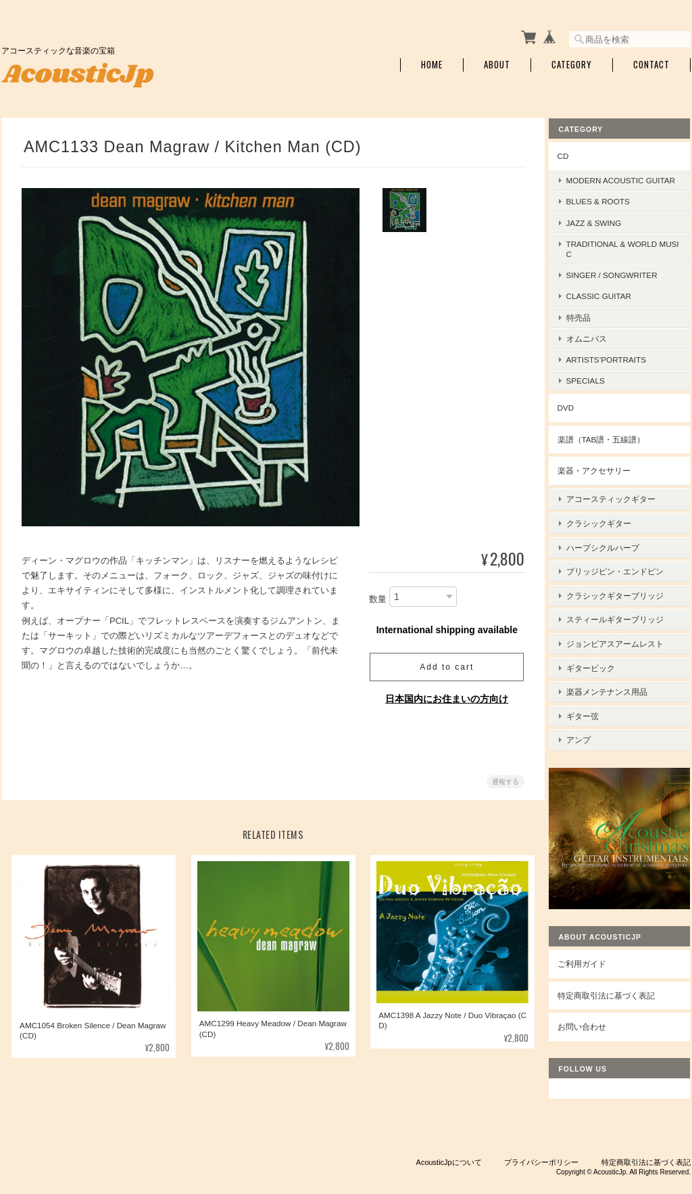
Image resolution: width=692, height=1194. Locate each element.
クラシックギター (608, 524)
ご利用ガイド (592, 928)
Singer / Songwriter (622, 282)
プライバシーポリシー (541, 1127)
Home (432, 62)
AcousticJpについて (449, 1127)
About (497, 62)
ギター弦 (592, 693)
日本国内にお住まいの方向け (443, 696)
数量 (375, 596)
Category (571, 62)
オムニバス (596, 346)
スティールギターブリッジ (625, 609)
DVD (576, 415)
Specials (595, 388)
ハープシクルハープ (612, 545)
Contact (651, 62)
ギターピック (600, 651)
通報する (502, 779)
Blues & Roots (608, 208)
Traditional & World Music (626, 256)
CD (573, 152)
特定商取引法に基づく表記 (616, 960)
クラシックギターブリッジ (625, 588)
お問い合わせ (592, 991)
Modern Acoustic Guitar (628, 182)
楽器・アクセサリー (604, 478)
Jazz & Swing (604, 229)
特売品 (588, 324)
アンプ (588, 714)
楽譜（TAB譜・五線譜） (612, 446)
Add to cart (444, 664)
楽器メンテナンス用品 (617, 672)
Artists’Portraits (616, 367)
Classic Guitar (609, 303)
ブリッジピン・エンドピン (625, 566)
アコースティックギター (621, 503)
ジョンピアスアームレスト (625, 630)
